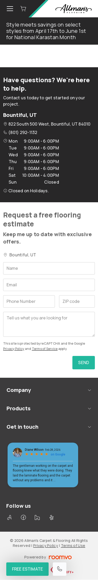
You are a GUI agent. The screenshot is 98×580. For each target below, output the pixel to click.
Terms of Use (73, 545)
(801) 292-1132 (22, 132)
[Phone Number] (29, 301)
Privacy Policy (13, 348)
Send (83, 362)
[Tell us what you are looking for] (49, 324)
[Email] (49, 285)
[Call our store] (59, 569)
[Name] (49, 268)
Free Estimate (27, 569)
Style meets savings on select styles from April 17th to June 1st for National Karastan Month (46, 31)
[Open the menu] (10, 9)
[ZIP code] (77, 301)
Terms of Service (45, 348)
